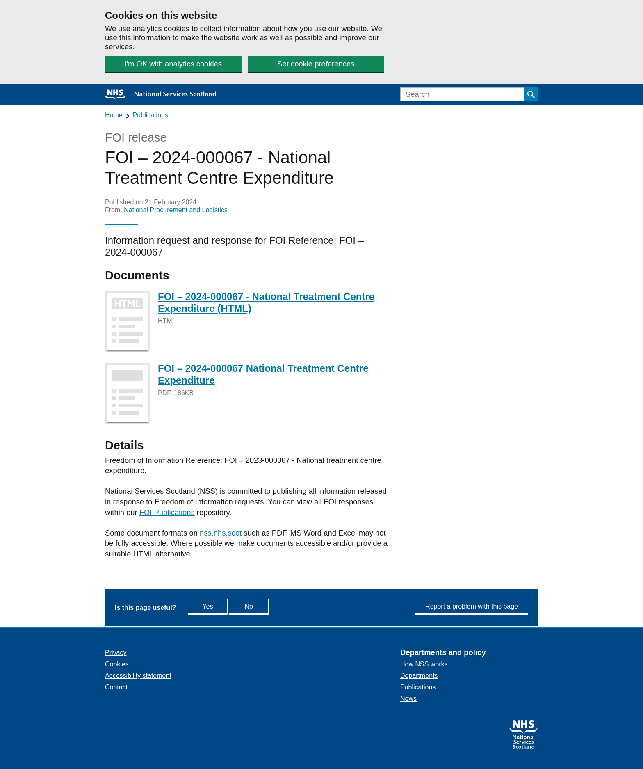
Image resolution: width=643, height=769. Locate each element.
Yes (216, 606)
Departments (419, 675)
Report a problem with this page (471, 606)
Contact (116, 687)
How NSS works (424, 664)
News (408, 698)
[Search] (462, 94)
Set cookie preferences (315, 64)
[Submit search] (531, 94)
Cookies (117, 664)
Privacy (115, 652)
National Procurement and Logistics (176, 209)
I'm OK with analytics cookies (173, 64)
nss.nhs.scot (222, 533)
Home (114, 115)
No (267, 606)
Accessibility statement (138, 675)
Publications (150, 115)
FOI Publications (167, 512)
